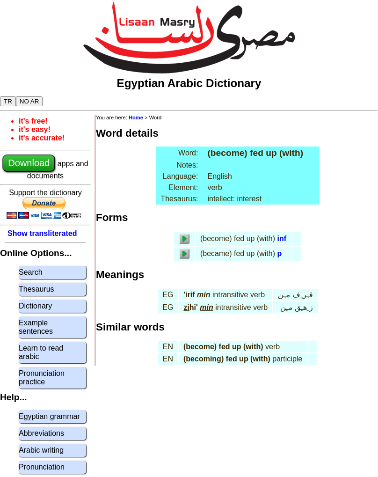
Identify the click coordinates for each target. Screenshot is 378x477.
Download (29, 163)
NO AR (29, 101)
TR (8, 101)
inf (281, 238)
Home (136, 117)
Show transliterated (42, 233)
